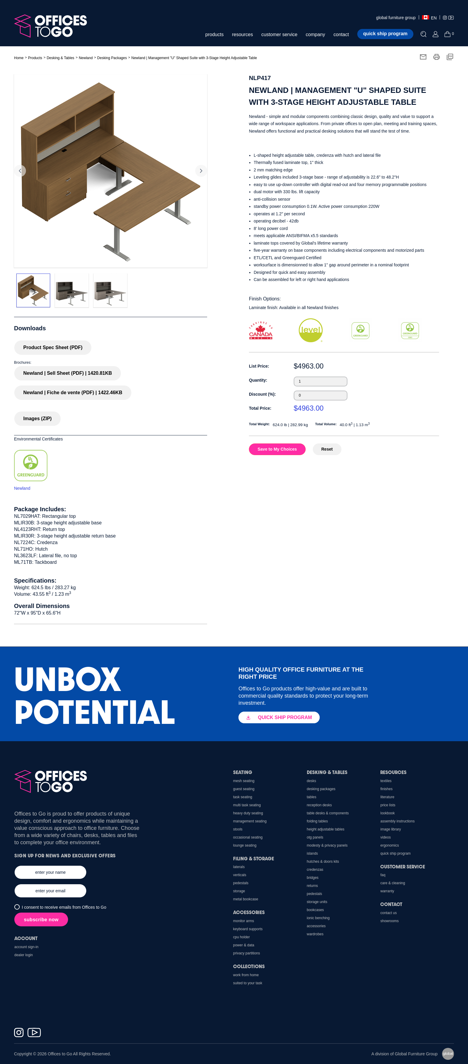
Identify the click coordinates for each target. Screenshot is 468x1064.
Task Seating (242, 797)
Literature (387, 797)
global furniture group (395, 17)
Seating (242, 772)
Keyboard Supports (248, 929)
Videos (385, 837)
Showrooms (389, 921)
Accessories (316, 926)
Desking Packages (112, 58)
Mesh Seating (243, 781)
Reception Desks (319, 805)
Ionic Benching (318, 918)
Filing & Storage (253, 858)
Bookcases (315, 910)
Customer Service (402, 866)
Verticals (239, 875)
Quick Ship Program (395, 853)
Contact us (388, 913)
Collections (249, 966)
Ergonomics (389, 845)
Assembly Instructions (397, 821)
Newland (86, 58)
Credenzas (315, 870)
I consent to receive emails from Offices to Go (64, 907)
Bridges (312, 878)
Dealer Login (23, 955)
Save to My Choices (277, 449)
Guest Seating (243, 789)
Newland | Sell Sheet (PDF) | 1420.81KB (67, 373)
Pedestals (314, 894)
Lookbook (387, 813)
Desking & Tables (327, 772)
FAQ (382, 875)
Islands (312, 853)
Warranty (387, 891)
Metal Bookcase (245, 899)
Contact (391, 904)
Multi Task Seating (247, 805)
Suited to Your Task (247, 983)
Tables (311, 797)
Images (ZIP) (37, 418)
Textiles (385, 781)
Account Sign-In (26, 947)
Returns (312, 886)
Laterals (239, 867)
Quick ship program (385, 33)
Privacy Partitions (246, 953)
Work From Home (246, 975)
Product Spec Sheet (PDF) (52, 347)
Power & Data (243, 945)
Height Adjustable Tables (325, 829)
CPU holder (241, 937)
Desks (311, 781)
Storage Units (317, 902)
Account (26, 938)
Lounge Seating (244, 845)
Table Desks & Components (328, 813)
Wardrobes (315, 934)
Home (19, 58)
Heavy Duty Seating (248, 813)
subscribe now (41, 919)
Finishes (386, 789)
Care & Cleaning (392, 883)
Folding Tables (317, 821)
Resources (393, 772)
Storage (239, 891)
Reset (327, 449)
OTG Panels (315, 837)
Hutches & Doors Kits (323, 861)
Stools (237, 829)
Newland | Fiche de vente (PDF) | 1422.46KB (72, 392)
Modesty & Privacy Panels (327, 845)
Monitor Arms (243, 921)
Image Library (390, 829)
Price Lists (387, 805)
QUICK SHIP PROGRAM (279, 717)
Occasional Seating (248, 837)
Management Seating (250, 821)
